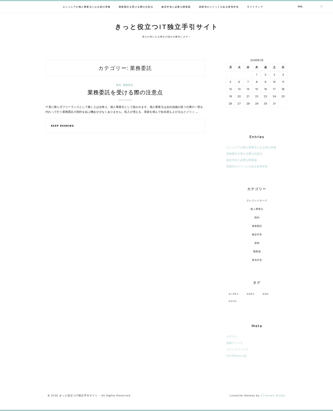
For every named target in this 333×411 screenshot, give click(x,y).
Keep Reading (62, 125)
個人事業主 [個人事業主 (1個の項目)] (234, 294)
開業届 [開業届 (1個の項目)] (265, 294)
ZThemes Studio (273, 395)
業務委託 (128, 85)
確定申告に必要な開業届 (176, 7)
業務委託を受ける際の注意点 (136, 7)
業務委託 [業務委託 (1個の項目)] (251, 294)
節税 (257, 243)
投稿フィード (234, 343)
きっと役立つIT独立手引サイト (166, 27)
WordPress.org (236, 355)
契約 (118, 85)
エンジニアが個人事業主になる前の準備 (86, 7)
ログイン (231, 336)
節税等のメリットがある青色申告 (219, 7)
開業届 (257, 251)
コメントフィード (237, 349)
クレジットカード (257, 200)
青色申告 (257, 260)
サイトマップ (255, 7)
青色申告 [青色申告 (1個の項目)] (233, 301)
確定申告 (257, 234)
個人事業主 (256, 209)
